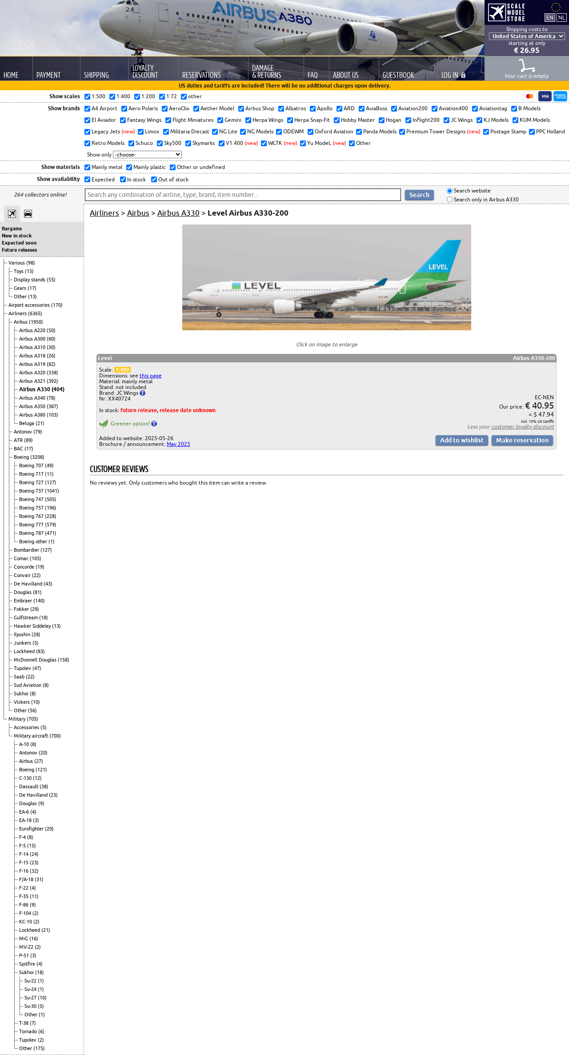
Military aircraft (31, 735)
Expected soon (19, 242)
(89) (28, 440)
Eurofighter (32, 828)
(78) (51, 398)
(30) (51, 347)
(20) (43, 752)
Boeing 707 (32, 465)
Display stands (30, 279)
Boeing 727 (32, 482)
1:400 (122, 370)
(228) (50, 516)
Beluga (27, 423)
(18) (43, 617)
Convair (23, 575)
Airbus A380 (33, 414)
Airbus (21, 322)
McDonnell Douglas (36, 659)
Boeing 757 (32, 507)
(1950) (36, 322)
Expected (102, 179)
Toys (19, 271)
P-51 (24, 955)
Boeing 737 (32, 490)
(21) (40, 423)
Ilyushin (23, 634)
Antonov (23, 431)
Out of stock (172, 179)
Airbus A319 (33, 364)
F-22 (24, 888)
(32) (34, 871)
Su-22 (31, 980)
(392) (52, 381)
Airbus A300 (33, 338)
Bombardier (27, 550)
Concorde (25, 567)
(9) (41, 803)
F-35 (24, 896)
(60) (51, 338)
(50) (51, 330)
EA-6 (24, 811)
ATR (19, 440)
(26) (51, 355)
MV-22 (27, 947)
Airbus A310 (33, 347)
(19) (40, 567)
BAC (19, 448)
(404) (58, 389)
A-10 (24, 744)
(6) (41, 1031)
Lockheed (25, 651)
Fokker (22, 609)
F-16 (24, 871)
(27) (38, 761)
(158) (63, 659)
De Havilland (29, 583)
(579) (50, 524)
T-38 (24, 1023)
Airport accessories (29, 305)
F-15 (24, 862)
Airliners (18, 313)
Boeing (22, 457)
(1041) (52, 490)
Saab (20, 676)
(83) (40, 651)
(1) (51, 541)
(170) (57, 305)
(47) (36, 668)
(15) (29, 271)
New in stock (17, 235)
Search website (472, 191)
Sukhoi (22, 693)
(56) (32, 710)
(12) (37, 778)
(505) (50, 499)
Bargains (12, 228)
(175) (39, 1048)
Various (17, 262)
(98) (30, 262)
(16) (33, 938)
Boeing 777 (32, 524)
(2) (35, 913)
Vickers (22, 702)
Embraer (23, 600)
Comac (22, 558)
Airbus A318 (33, 355)
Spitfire (27, 964)
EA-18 (26, 820)
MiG (24, 938)
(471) (50, 533)
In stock (136, 179)
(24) (34, 854)
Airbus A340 (33, 398)
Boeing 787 (32, 533)
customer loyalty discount (522, 426)
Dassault (29, 786)
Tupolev (23, 668)
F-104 (25, 913)
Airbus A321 (33, 381)
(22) (36, 575)
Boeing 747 (32, 499)
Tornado (28, 1031)
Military (17, 719)
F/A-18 (27, 879)
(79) (37, 431)
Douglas (23, 592)
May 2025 (178, 444)
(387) (52, 406)
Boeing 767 (32, 516)
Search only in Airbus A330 (486, 199)
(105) (35, 558)
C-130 (26, 778)
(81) (37, 592)
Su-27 (31, 997)
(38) (44, 786)
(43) (48, 583)
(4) (33, 811)
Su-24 (31, 989)
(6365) (35, 313)
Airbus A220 (33, 330)
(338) (52, 372)
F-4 (23, 837)
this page (151, 375)
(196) (50, 507)
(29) (34, 609)
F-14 (24, 854)
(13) (32, 296)
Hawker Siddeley (33, 626)
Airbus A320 (33, 372)
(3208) (37, 457)
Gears (21, 288)
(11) (49, 474)
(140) (39, 600)
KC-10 (26, 921)
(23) (53, 795)
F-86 (24, 904)
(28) (36, 634)
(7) (33, 1023)
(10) (35, 702)
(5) (35, 643)
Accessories (27, 727)
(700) (55, 735)
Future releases (19, 250)
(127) (50, 482)
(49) (49, 465)
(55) (51, 279)
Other (21, 296)
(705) (32, 719)
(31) (39, 879)
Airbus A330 (35, 389)
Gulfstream (26, 617)
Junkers (23, 643)
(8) (46, 685)
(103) (52, 414)
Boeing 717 (32, 474)
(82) (51, 364)
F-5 (23, 845)
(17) (32, 288)
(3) (36, 820)
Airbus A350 (33, 406)
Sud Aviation (28, 685)
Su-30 (31, 1006)
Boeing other (33, 541)
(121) (41, 769)
